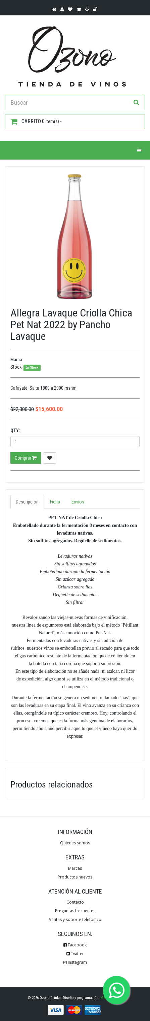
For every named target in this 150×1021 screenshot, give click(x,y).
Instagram (75, 962)
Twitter (75, 953)
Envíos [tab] (77, 501)
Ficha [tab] (55, 501)
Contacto (75, 902)
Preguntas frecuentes (75, 911)
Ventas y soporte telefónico (75, 919)
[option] (75, 236)
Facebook (75, 945)
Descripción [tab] (27, 501)
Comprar (26, 458)
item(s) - (35, 121)
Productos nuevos (75, 877)
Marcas (75, 868)
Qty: (15, 430)
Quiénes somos (75, 843)
